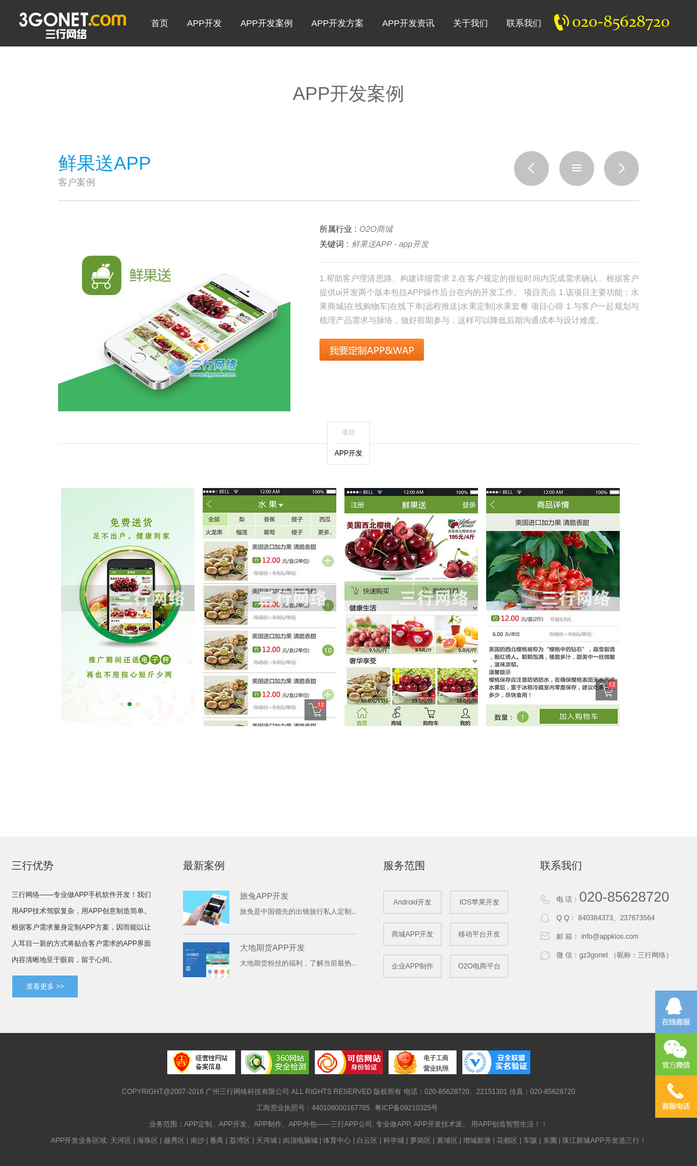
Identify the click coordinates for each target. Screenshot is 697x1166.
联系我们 (523, 23)
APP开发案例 (266, 23)
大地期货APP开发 (272, 947)
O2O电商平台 (479, 966)
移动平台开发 (479, 934)
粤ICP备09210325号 (406, 1108)
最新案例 (204, 865)
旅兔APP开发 (264, 895)
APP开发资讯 (408, 23)
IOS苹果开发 (479, 902)
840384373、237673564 (616, 918)
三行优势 (32, 865)
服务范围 (404, 865)
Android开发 (412, 902)
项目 (348, 432)
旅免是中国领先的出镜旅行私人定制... (298, 911)
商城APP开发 (412, 934)
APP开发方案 (337, 23)
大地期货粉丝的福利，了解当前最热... (298, 963)
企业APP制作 (412, 966)
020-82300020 (618, 23)
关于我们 (470, 23)
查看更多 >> (45, 986)
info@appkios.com (610, 936)
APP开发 (204, 23)
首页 (159, 23)
